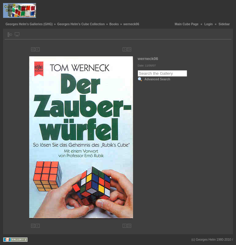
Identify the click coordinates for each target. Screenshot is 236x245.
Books (114, 24)
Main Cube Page (187, 24)
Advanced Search (157, 79)
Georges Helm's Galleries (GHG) (29, 24)
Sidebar (224, 24)
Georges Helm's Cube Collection (81, 24)
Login (208, 24)
